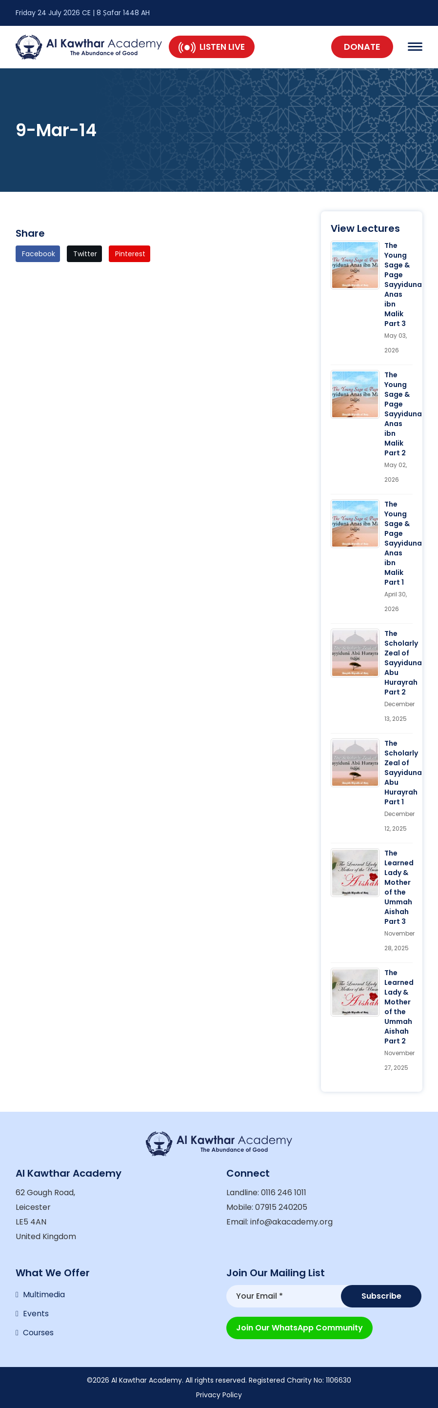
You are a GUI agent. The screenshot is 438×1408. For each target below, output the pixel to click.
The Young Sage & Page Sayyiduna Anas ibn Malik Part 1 (403, 543)
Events (36, 1313)
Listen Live (212, 47)
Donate (362, 47)
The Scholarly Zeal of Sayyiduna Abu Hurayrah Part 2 (403, 663)
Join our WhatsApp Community (299, 1326)
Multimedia (44, 1293)
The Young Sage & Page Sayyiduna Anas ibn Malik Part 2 (403, 414)
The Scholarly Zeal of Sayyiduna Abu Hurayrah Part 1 (403, 772)
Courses (38, 1332)
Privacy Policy (219, 1395)
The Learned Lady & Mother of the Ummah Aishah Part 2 (399, 1007)
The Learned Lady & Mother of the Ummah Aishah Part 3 (399, 887)
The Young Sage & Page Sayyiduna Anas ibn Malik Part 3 (403, 284)
